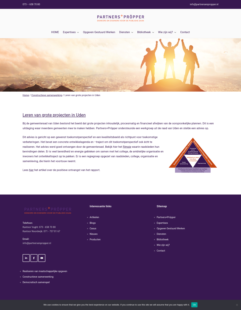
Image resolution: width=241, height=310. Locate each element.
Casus (93, 228)
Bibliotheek (145, 32)
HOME (55, 32)
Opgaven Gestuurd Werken (99, 32)
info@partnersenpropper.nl (204, 4)
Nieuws (94, 234)
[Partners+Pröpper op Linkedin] (26, 258)
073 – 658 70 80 (31, 4)
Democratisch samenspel (36, 282)
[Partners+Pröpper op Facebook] (33, 258)
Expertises (71, 32)
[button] (77, 32)
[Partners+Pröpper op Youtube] (41, 258)
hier (31, 170)
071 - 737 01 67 (52, 231)
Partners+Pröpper (166, 217)
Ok (194, 304)
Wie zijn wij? (167, 32)
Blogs (93, 223)
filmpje (127, 146)
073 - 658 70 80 (47, 227)
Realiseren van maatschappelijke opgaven (45, 271)
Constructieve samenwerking (38, 276)
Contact (185, 32)
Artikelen (94, 217)
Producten (95, 239)
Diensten (126, 32)
